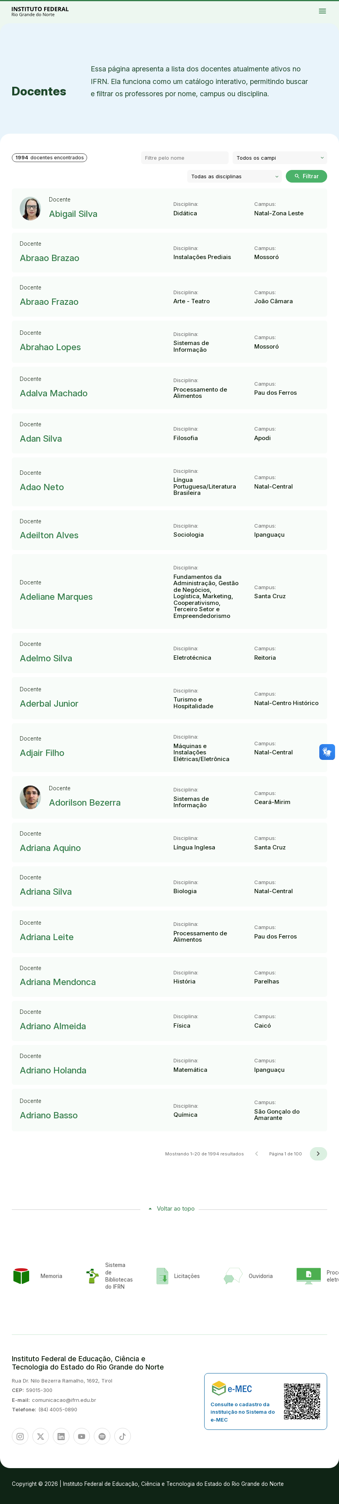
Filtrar (306, 176)
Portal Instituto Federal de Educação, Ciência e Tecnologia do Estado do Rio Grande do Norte (49, 11)
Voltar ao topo (176, 1208)
